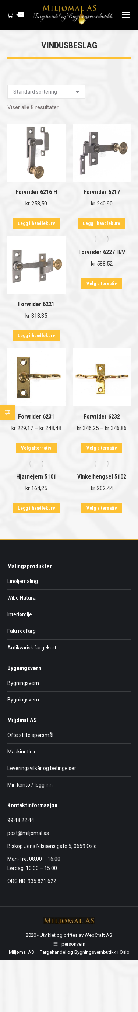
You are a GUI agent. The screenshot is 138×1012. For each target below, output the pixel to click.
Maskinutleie (22, 752)
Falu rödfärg (21, 631)
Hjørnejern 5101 (36, 476)
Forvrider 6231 (36, 416)
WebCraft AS (98, 935)
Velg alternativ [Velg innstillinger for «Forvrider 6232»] (101, 448)
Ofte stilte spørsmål (30, 735)
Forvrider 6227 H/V (101, 252)
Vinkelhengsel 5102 (101, 476)
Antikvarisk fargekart (31, 648)
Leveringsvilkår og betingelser (41, 768)
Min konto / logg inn (30, 785)
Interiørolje (19, 614)
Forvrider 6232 (102, 416)
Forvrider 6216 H (36, 191)
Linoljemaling (22, 581)
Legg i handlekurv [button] (36, 223)
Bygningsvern (23, 683)
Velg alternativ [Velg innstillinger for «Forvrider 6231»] (36, 448)
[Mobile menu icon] (126, 14)
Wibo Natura (21, 598)
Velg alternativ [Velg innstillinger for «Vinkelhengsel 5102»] (101, 508)
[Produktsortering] (46, 92)
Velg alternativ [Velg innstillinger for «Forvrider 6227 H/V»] (101, 283)
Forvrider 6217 (102, 191)
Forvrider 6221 (36, 304)
